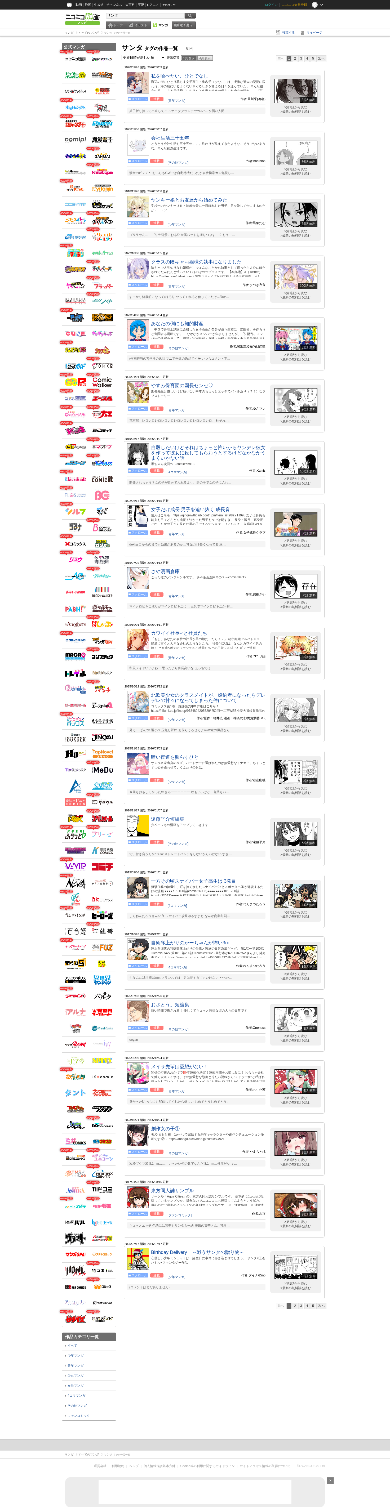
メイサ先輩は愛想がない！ (179, 1066)
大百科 (130, 5)
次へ (321, 58)
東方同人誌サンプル (172, 1190)
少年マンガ (75, 1355)
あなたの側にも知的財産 (177, 323)
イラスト (141, 25)
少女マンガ (75, 1375)
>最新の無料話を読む (295, 112)
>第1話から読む (295, 107)
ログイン (271, 5)
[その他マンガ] (178, 162)
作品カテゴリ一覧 (82, 1336)
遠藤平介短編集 (167, 819)
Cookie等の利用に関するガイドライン (207, 1466)
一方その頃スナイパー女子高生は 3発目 (193, 881)
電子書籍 (186, 25)
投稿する (288, 32)
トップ (118, 25)
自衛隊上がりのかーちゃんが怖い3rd (190, 942)
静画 (88, 5)
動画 (79, 5)
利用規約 (118, 1466)
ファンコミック (79, 1416)
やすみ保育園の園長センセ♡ (182, 385)
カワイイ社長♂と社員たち (179, 633)
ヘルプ (134, 1466)
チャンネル (114, 5)
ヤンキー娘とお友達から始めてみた (189, 200)
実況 (141, 5)
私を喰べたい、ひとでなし (179, 76)
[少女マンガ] (176, 782)
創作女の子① (165, 1128)
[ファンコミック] (180, 1215)
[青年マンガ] (176, 100)
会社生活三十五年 (170, 138)
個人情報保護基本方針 (159, 1466)
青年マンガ (75, 1366)
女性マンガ (75, 1385)
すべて (72, 1345)
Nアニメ (153, 5)
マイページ (314, 32)
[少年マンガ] (176, 224)
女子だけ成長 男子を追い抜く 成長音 (190, 509)
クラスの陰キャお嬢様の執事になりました (196, 262)
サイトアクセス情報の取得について (265, 1466)
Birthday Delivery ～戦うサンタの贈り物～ (197, 1252)
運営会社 (100, 1466)
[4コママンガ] (177, 472)
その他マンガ (77, 1406)
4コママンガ (76, 1395)
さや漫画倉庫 (165, 571)
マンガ (163, 25)
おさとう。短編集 (170, 1004)
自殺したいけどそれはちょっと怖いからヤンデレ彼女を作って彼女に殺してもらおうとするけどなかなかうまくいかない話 (208, 453)
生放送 (99, 5)
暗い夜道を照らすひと (175, 757)
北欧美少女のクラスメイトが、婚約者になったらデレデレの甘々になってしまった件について (208, 698)
